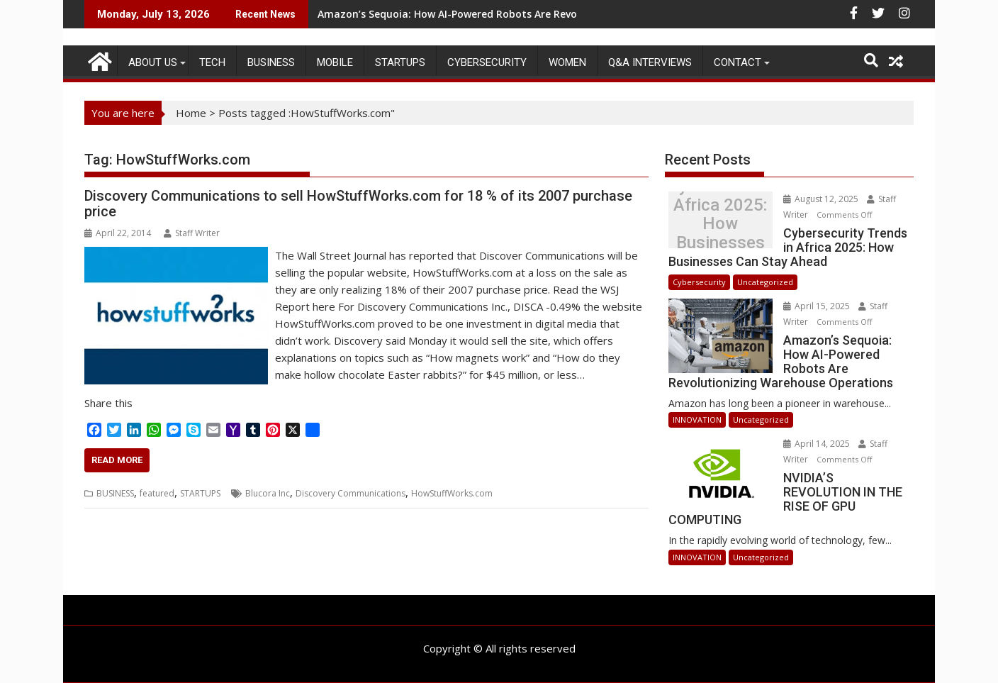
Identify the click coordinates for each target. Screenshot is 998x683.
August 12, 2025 (821, 199)
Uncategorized (765, 282)
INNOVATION (697, 419)
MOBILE (335, 62)
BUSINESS (271, 62)
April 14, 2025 (817, 444)
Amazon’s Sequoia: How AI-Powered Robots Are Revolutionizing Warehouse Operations (533, 14)
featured (157, 493)
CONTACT (737, 62)
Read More (116, 460)
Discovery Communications (350, 493)
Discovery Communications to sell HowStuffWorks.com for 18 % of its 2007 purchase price (358, 203)
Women (567, 62)
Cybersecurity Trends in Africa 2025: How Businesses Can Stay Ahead (720, 223)
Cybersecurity (487, 62)
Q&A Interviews (650, 62)
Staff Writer (192, 233)
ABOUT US (152, 62)
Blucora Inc (267, 493)
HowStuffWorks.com (452, 493)
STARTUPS (400, 62)
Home (191, 113)
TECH (212, 62)
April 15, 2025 (817, 306)
